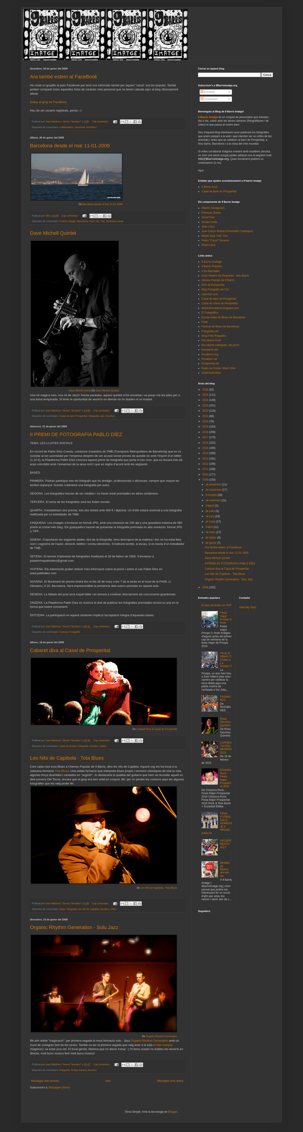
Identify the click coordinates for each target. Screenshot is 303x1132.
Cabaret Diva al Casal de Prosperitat (156, 729)
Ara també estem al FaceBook (63, 76)
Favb (204, 322)
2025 (205, 394)
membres (91, 127)
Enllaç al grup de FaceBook (48, 102)
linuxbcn (110, 416)
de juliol (211, 511)
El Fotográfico (209, 312)
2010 (205, 474)
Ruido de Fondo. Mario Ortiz (218, 368)
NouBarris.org (209, 354)
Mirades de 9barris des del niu (225, 869)
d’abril (210, 527)
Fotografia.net (209, 331)
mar (103, 221)
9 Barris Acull (209, 186)
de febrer (211, 537)
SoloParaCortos (211, 372)
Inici (108, 1081)
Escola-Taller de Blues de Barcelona (223, 317)
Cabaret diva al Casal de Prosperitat (70, 650)
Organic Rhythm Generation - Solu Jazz (74, 927)
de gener (211, 542)
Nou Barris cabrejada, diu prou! (220, 345)
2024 (205, 400)
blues (62, 909)
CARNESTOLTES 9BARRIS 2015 (226, 747)
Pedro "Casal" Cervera (215, 240)
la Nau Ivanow (162, 1045)
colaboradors (67, 127)
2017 (205, 437)
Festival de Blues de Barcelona (220, 326)
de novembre (214, 489)
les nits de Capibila (88, 909)
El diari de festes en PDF (216, 605)
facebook (80, 127)
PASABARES (225, 698)
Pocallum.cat (209, 359)
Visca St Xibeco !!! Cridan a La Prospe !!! (226, 660)
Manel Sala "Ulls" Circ (214, 235)
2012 (205, 463)
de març (211, 532)
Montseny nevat (114, 221)
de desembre (214, 484)
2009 (205, 479)
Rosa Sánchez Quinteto (225, 722)
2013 (205, 458)
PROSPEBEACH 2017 (225, 844)
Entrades (208, 92)
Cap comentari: (100, 121)
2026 (205, 389)
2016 (205, 442)
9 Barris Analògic (211, 261)
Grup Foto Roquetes (213, 335)
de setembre (213, 500)
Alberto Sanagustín (213, 208)
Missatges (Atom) (59, 1087)
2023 (205, 405)
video (114, 909)
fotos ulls (94, 221)
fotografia (94, 416)
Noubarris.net (209, 349)
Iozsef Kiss (208, 217)
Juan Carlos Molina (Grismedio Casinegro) (227, 231)
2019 (205, 426)
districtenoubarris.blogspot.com (220, 308)
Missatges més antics (170, 1081)
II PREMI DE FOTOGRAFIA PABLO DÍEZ (76, 434)
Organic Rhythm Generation (161, 1036)
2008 (205, 587)
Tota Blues (62, 771)
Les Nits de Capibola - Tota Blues (67, 758)
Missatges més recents (45, 1081)
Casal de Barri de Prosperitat (218, 191)
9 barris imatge (68, 221)
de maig (211, 521)
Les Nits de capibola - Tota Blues (159, 887)
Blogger (172, 1111)
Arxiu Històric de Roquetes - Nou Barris (225, 275)
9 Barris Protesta (211, 266)
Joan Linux (208, 226)
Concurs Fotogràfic (70, 631)
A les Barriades (210, 271)
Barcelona (82, 221)
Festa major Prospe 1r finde (226, 617)
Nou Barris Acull (211, 340)
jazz (102, 416)
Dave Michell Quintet (53, 233)
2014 (205, 453)
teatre (103, 746)
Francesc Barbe (211, 212)
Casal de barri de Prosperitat (218, 298)
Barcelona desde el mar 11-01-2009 (70, 145)
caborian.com (209, 294)
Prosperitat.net (210, 363)
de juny (210, 516)
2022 (205, 410)
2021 (205, 416)
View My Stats (247, 607)
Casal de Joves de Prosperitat (219, 303)
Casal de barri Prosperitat (73, 416)
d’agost (210, 505)
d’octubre (212, 495)
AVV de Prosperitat (212, 285)
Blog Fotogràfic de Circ (215, 289)
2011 (205, 469)
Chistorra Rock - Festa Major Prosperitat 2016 (225, 778)
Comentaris (209, 99)
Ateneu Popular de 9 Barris (217, 280)
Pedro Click (208, 245)
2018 (205, 432)
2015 (205, 448)
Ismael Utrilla (209, 222)
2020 (205, 421)
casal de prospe (68, 746)
